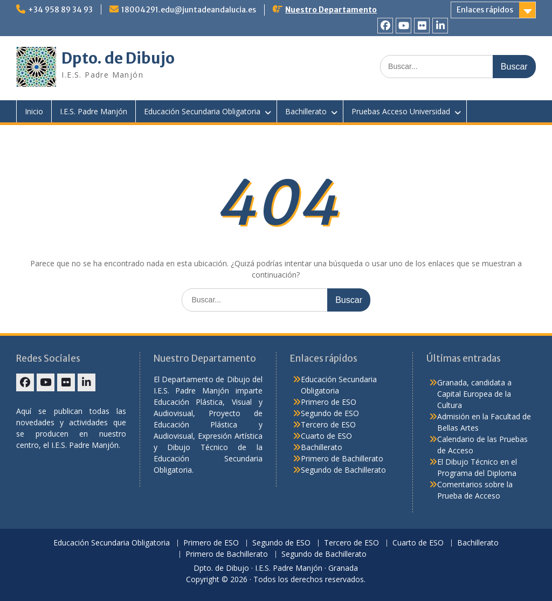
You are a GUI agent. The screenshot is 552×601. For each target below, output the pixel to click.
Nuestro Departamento (331, 10)
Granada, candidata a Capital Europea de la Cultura (474, 393)
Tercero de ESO (328, 424)
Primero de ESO (328, 402)
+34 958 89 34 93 (60, 10)
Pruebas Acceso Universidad (400, 111)
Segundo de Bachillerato (343, 470)
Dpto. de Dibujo (118, 58)
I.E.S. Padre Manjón (93, 111)
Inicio (34, 111)
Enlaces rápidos (485, 10)
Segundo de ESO (330, 413)
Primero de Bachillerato (342, 458)
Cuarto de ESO (326, 436)
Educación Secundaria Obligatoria (202, 111)
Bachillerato (306, 111)
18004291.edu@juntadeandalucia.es (188, 10)
